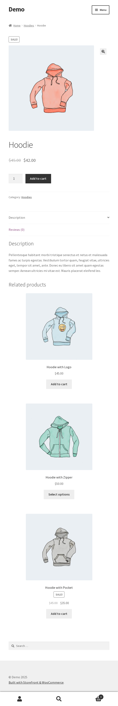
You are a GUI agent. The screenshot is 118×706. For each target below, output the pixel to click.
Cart (91, 696)
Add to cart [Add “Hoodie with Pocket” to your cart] (59, 614)
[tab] (59, 218)
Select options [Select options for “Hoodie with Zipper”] (59, 494)
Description (17, 217)
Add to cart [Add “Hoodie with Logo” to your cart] (59, 384)
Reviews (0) (16, 230)
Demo (16, 9)
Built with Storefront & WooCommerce (36, 682)
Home (17, 25)
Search (59, 699)
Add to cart (38, 178)
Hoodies (29, 25)
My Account (19, 699)
